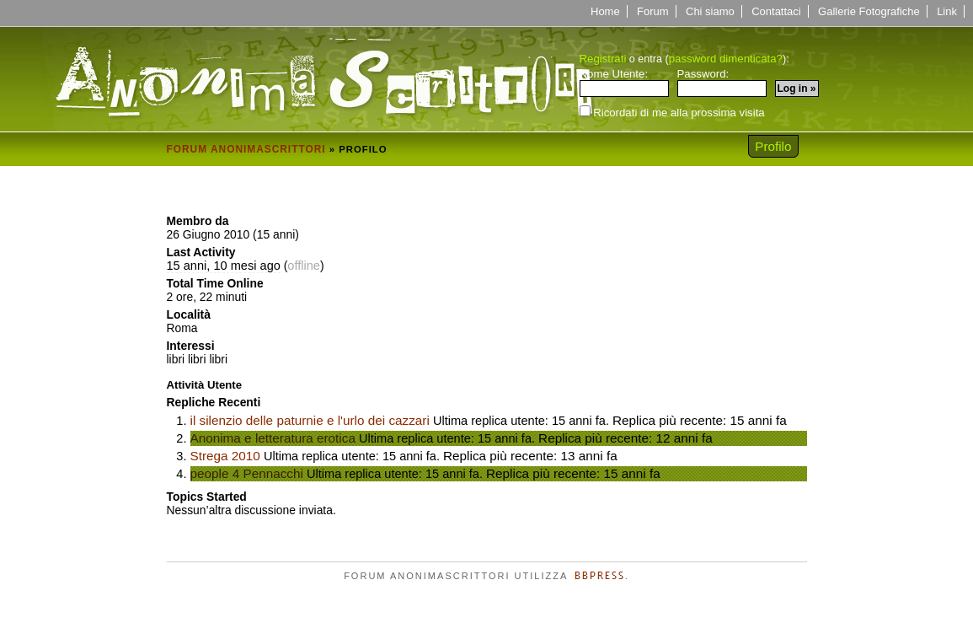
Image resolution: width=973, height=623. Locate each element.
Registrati (603, 58)
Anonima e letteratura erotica (273, 438)
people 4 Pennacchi (246, 473)
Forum (653, 11)
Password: (722, 82)
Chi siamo (710, 11)
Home (605, 11)
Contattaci (776, 11)
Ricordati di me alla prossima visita (672, 111)
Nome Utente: (624, 82)
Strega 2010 (225, 455)
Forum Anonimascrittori (246, 149)
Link (947, 11)
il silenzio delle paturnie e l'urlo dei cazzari (310, 420)
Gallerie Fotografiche (869, 11)
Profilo (773, 146)
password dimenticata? (726, 58)
